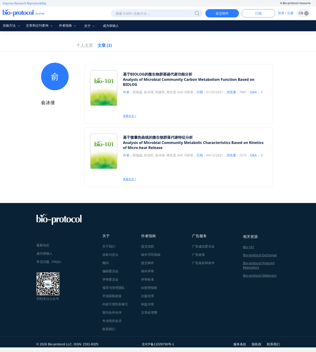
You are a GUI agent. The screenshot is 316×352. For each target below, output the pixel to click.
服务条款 (239, 344)
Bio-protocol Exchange (260, 255)
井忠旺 (149, 155)
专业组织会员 (112, 320)
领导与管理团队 (113, 287)
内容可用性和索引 (115, 304)
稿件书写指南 (150, 254)
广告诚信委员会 (203, 246)
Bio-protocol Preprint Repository (259, 265)
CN (303, 13)
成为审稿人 (111, 25)
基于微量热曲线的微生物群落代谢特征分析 (158, 137)
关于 (90, 26)
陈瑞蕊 (137, 92)
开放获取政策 (112, 296)
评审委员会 (110, 279)
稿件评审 (147, 271)
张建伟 (160, 92)
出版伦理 (147, 296)
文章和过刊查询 (40, 25)
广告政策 (198, 254)
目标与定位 (110, 254)
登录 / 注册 (286, 13)
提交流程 (147, 246)
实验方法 (12, 25)
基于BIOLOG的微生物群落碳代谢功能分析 (157, 74)
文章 (105, 45)
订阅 (258, 13)
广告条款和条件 (203, 263)
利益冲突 (147, 304)
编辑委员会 (110, 271)
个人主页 (84, 45)
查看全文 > (129, 116)
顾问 (105, 263)
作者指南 (68, 25)
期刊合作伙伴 (112, 312)
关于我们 (108, 246)
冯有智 (188, 92)
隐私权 (256, 344)
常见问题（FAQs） (49, 261)
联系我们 (108, 329)
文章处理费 (149, 312)
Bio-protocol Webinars (260, 275)
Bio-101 (248, 247)
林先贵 (171, 92)
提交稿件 (222, 13)
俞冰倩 (149, 92)
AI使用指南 (149, 287)
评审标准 (147, 279)
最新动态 (42, 245)
